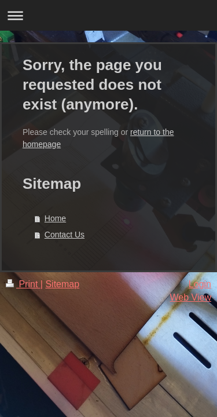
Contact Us (64, 234)
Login (200, 284)
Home (55, 218)
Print (23, 284)
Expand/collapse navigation (108, 15)
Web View (190, 297)
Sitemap (62, 284)
